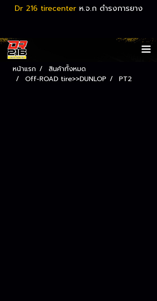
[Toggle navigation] (146, 50)
